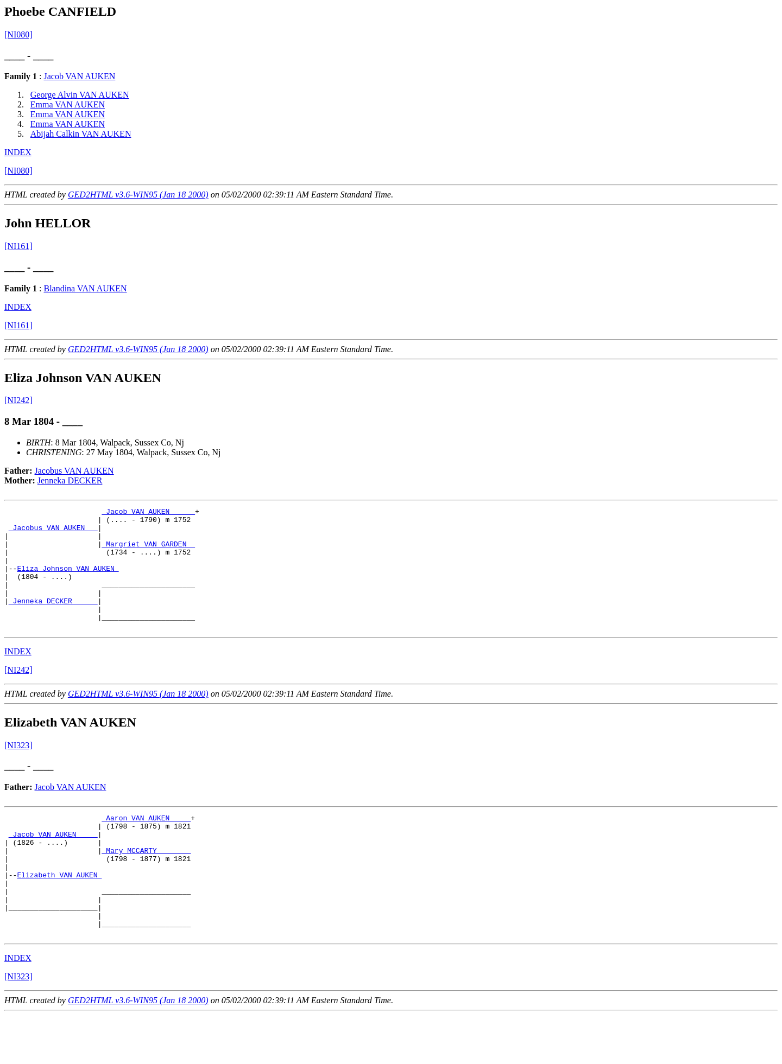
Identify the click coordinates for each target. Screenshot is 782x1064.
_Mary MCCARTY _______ (146, 883)
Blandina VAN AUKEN (85, 288)
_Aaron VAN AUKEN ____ (146, 844)
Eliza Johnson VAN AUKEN (67, 581)
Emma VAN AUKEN (67, 104)
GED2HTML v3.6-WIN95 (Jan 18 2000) (138, 194)
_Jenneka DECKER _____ (53, 620)
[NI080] (18, 34)
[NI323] (18, 769)
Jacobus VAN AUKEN (74, 470)
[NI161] (18, 246)
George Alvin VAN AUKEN (79, 94)
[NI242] (18, 400)
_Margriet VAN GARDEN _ (148, 552)
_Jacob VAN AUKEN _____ (148, 513)
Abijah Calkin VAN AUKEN (80, 133)
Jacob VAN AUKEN (79, 76)
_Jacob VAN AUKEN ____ (53, 863)
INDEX (17, 152)
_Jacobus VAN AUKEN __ (53, 532)
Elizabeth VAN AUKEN (59, 912)
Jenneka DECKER (70, 480)
